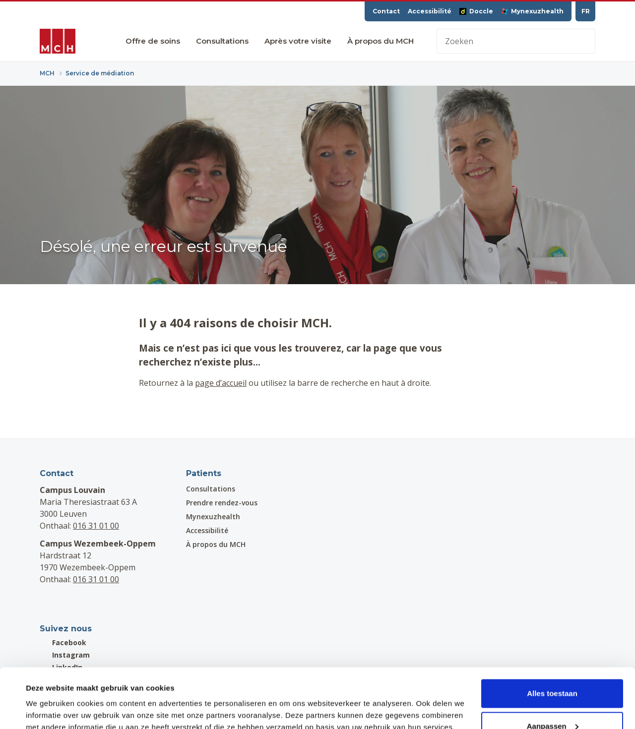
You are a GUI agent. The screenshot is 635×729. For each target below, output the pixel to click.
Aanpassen (552, 670)
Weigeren (552, 702)
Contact (386, 11)
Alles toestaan (552, 637)
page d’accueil (221, 382)
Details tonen (49, 698)
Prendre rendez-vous (221, 502)
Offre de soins (153, 41)
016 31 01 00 (96, 525)
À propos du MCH (380, 41)
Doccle (476, 11)
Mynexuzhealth (532, 11)
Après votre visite (297, 41)
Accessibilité (429, 11)
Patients (203, 473)
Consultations (222, 41)
